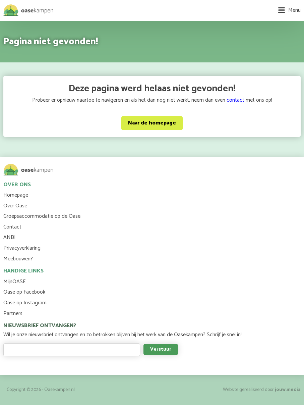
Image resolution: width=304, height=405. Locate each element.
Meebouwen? (18, 258)
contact (235, 100)
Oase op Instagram (25, 302)
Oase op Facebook (24, 292)
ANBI (9, 237)
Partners (12, 313)
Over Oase (15, 205)
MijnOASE (14, 281)
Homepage (15, 195)
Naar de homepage (152, 123)
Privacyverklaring (22, 248)
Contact (12, 227)
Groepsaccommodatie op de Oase (41, 216)
